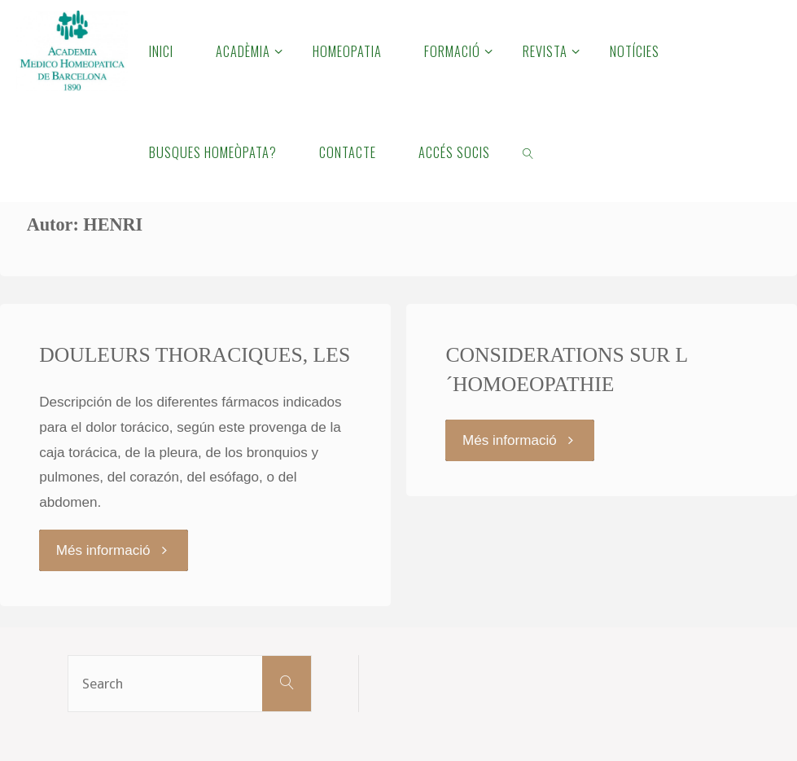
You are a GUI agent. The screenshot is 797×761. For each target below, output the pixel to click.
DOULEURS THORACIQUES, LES (194, 355)
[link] (528, 151)
